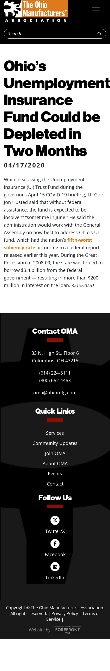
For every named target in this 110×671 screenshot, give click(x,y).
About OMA (55, 463)
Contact (55, 484)
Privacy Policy (64, 613)
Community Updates (55, 443)
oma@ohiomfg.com (55, 392)
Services (55, 433)
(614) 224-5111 (55, 373)
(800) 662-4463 (55, 380)
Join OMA (55, 453)
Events (55, 473)
